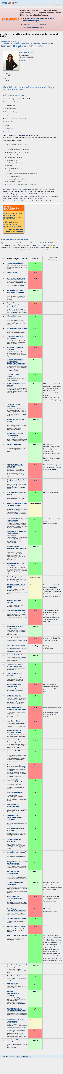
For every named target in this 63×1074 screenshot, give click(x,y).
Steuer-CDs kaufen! (14, 444)
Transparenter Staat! (14, 792)
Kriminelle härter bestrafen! (17, 646)
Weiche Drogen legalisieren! (17, 577)
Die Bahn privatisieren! (15, 638)
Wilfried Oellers (8, 222)
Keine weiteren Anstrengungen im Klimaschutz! (13, 305)
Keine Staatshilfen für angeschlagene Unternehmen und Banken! (16, 361)
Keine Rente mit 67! (14, 976)
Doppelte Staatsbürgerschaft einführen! (14, 993)
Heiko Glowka (8, 215)
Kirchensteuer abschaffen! (16, 918)
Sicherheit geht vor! (14, 721)
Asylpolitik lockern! (14, 695)
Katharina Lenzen (9, 217)
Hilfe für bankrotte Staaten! (17, 935)
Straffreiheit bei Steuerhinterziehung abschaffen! (14, 817)
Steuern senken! (13, 272)
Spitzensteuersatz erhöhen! (17, 328)
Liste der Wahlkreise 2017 (33, 28)
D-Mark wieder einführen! (16, 926)
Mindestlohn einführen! (15, 263)
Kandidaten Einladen (14, 231)
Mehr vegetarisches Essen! (16, 655)
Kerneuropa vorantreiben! (16, 1031)
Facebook (22, 60)
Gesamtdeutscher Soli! (15, 626)
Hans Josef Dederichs (10, 213)
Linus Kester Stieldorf (10, 226)
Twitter (19, 1057)
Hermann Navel (8, 220)
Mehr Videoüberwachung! (16, 610)
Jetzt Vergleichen (16, 229)
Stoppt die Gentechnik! (15, 664)
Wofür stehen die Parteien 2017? (36, 24)
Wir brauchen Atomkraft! (16, 278)
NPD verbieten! (12, 984)
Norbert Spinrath (9, 224)
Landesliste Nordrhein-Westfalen (15, 43)
